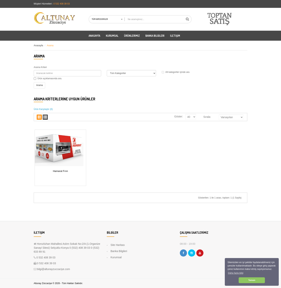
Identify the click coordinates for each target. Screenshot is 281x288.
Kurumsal (116, 257)
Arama (50, 45)
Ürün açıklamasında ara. (48, 78)
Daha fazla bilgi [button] (235, 273)
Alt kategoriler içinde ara (176, 72)
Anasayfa (38, 45)
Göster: (178, 116)
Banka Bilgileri (119, 251)
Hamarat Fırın (60, 171)
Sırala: (207, 116)
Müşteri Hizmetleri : (43, 3)
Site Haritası (118, 244)
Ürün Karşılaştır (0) (43, 109)
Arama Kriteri (40, 67)
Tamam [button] (251, 280)
